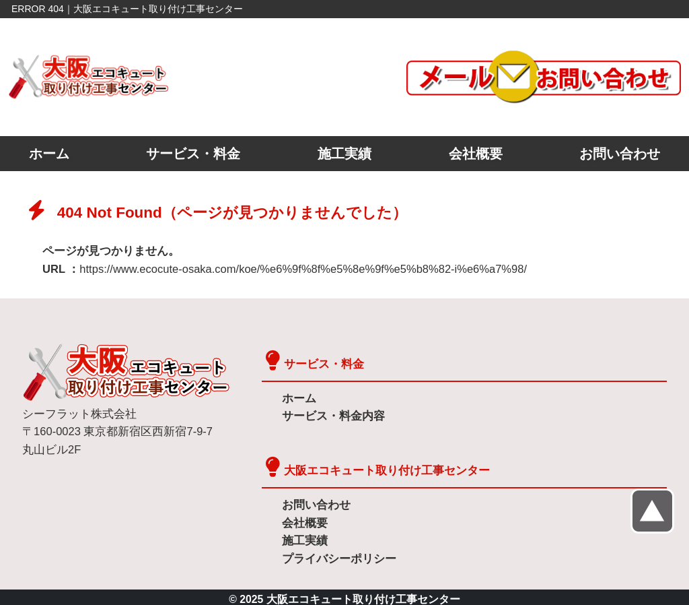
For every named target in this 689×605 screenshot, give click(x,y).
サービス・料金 (193, 153)
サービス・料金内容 (330, 414)
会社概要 (476, 153)
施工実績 (344, 153)
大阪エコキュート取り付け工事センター (381, 468)
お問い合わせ (619, 153)
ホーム (49, 153)
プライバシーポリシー (336, 555)
